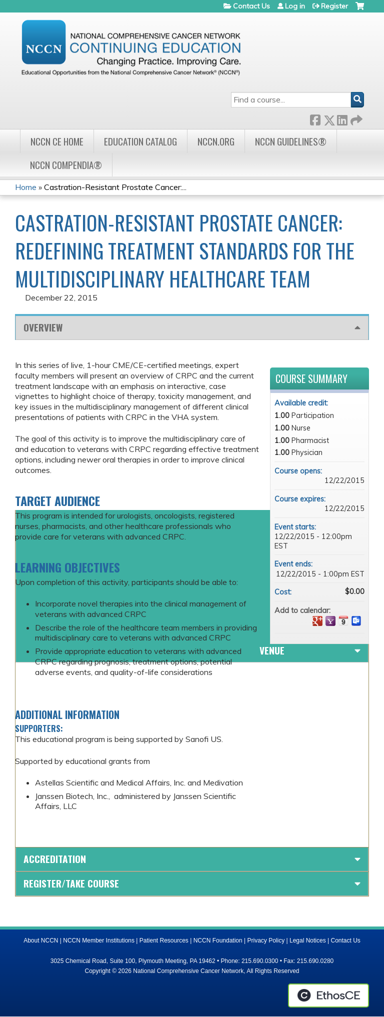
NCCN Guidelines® (290, 141)
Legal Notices (308, 940)
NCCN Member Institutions (98, 940)
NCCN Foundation (218, 940)
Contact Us (251, 6)
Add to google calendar (317, 621)
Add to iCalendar (343, 621)
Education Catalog (140, 141)
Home (25, 187)
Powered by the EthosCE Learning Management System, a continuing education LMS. (328, 996)
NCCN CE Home (57, 141)
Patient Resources (164, 940)
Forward (355, 118)
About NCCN (41, 940)
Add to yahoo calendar (331, 621)
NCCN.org (216, 141)
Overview (43, 327)
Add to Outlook (357, 621)
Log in (295, 6)
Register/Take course (71, 883)
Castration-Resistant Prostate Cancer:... (115, 187)
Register (334, 6)
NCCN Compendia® (66, 165)
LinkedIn (342, 118)
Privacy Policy (266, 940)
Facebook (315, 118)
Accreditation (55, 859)
